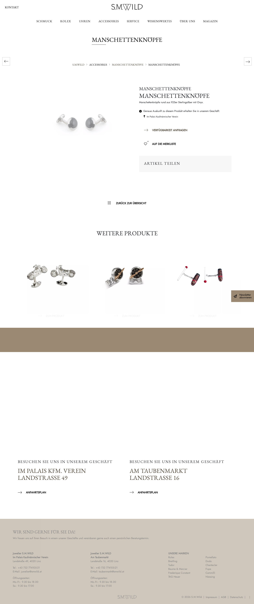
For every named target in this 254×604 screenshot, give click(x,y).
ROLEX (65, 21)
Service (133, 21)
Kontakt (12, 7)
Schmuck (44, 21)
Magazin (210, 21)
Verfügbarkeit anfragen (169, 130)
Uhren (84, 21)
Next (242, 277)
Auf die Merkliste (164, 144)
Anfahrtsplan (36, 492)
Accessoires (108, 21)
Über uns (187, 21)
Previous (11, 277)
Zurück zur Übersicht (131, 203)
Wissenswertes (159, 21)
